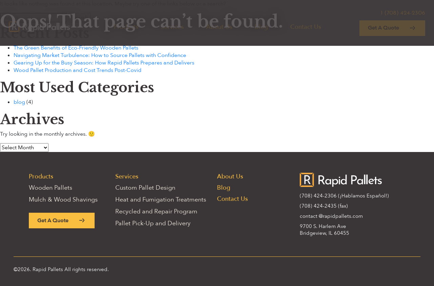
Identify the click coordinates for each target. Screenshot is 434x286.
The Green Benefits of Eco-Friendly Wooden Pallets (76, 48)
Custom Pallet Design (145, 188)
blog (19, 102)
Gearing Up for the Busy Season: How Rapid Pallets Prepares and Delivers (104, 62)
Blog (223, 188)
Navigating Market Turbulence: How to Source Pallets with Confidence (100, 55)
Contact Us (232, 199)
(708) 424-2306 (318, 195)
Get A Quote (52, 220)
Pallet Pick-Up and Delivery (153, 223)
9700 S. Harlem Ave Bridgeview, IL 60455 (324, 229)
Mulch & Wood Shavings (63, 199)
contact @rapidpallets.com (331, 216)
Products (41, 176)
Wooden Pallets (50, 188)
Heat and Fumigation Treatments (160, 199)
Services (126, 176)
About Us (230, 176)
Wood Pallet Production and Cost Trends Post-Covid (77, 70)
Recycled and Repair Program (156, 211)
